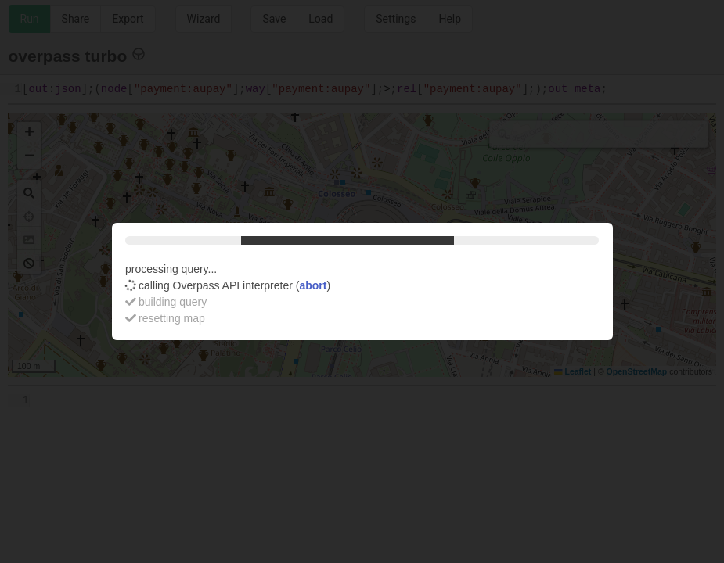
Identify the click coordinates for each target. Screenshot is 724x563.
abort (312, 285)
